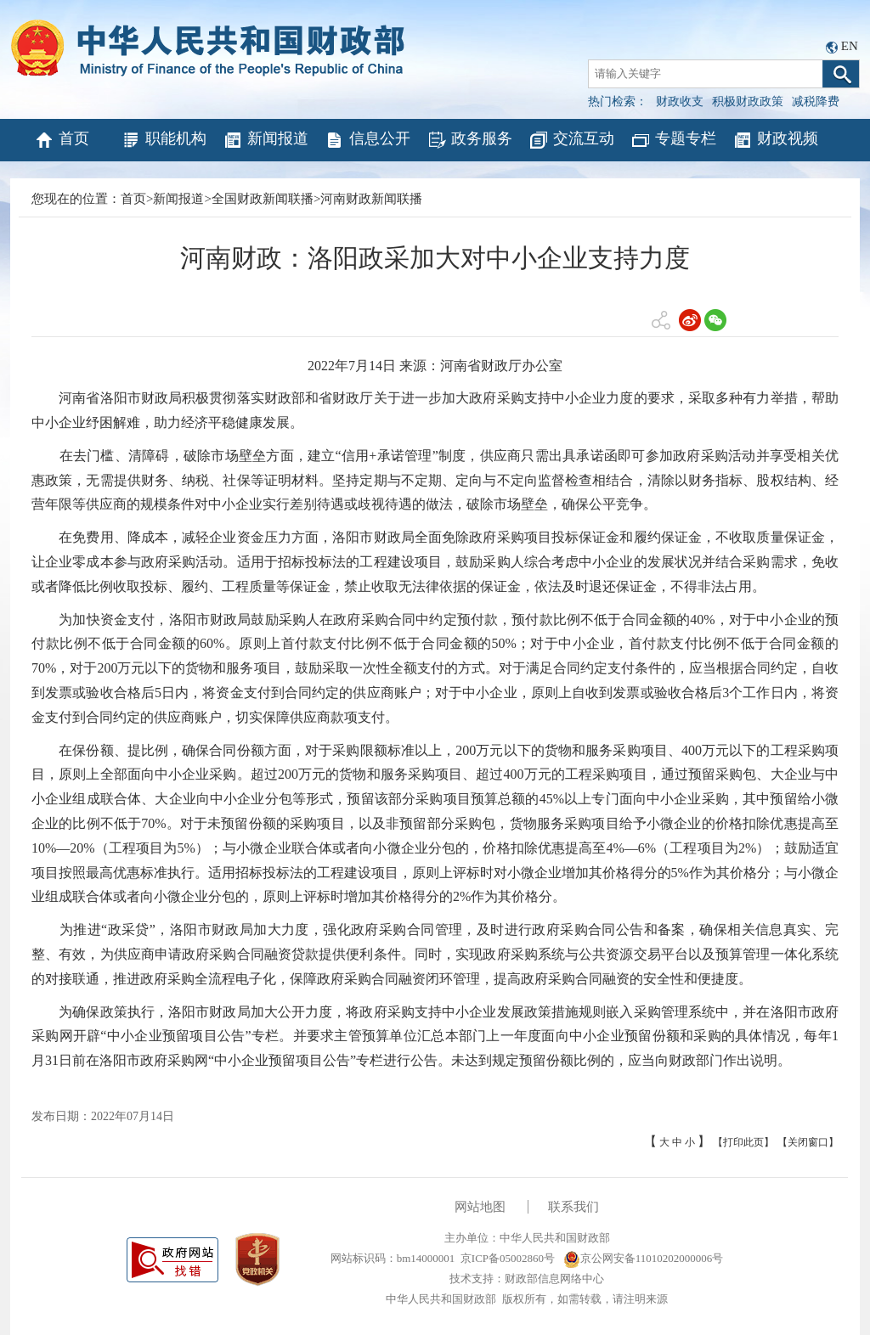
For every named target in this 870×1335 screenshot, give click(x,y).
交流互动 (571, 140)
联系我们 (573, 1207)
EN (849, 46)
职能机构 (163, 140)
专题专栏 (673, 140)
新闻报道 (265, 140)
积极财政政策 (747, 101)
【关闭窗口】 (808, 1142)
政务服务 (469, 140)
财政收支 (679, 101)
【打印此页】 (743, 1142)
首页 (61, 140)
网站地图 (480, 1207)
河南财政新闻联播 (371, 199)
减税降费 (815, 101)
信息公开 (367, 140)
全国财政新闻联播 (263, 199)
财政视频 (775, 140)
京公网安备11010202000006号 (643, 1258)
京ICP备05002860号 (507, 1258)
